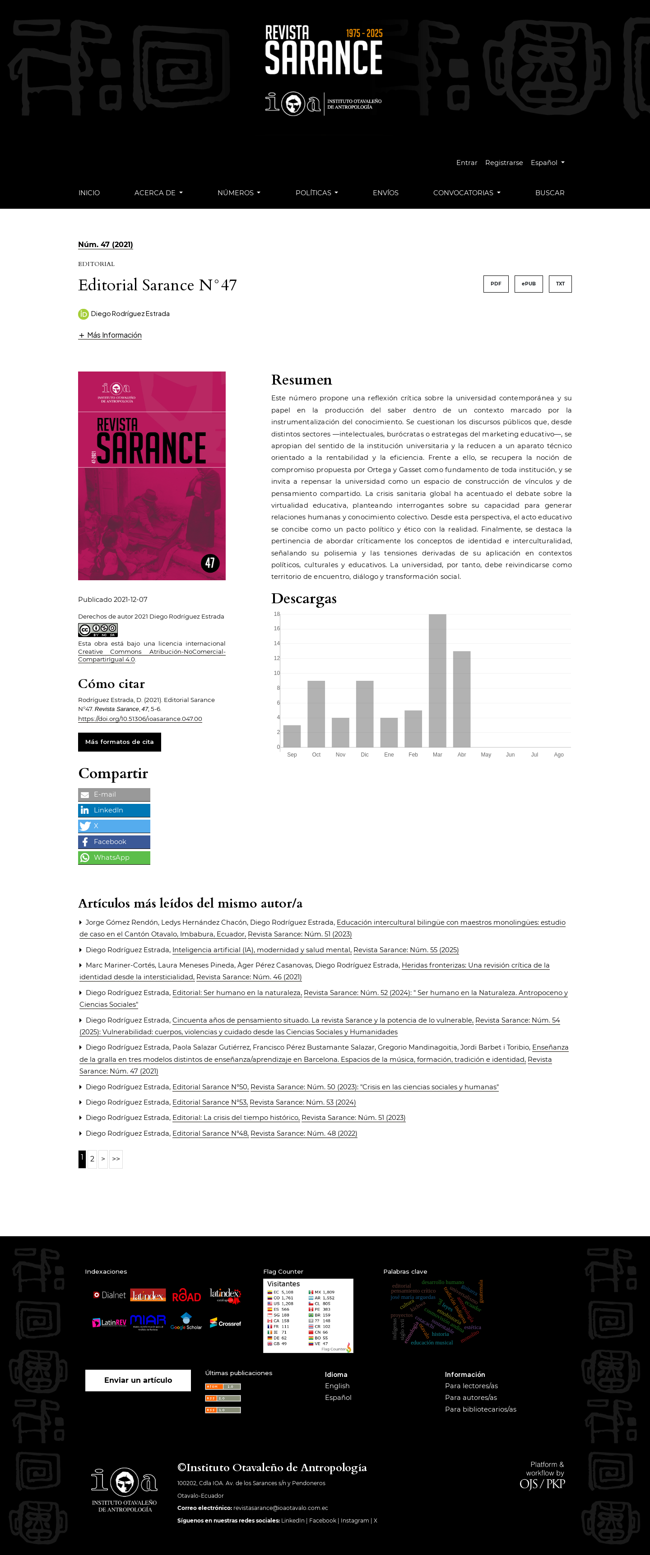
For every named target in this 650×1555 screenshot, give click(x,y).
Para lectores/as (471, 1386)
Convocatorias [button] (464, 193)
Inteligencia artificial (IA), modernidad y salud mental (262, 950)
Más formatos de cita (119, 741)
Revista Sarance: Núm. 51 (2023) (300, 934)
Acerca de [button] (156, 193)
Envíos (386, 193)
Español (551, 161)
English (337, 1386)
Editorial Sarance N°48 (210, 1133)
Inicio (89, 193)
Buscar (550, 193)
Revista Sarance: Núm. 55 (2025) (406, 950)
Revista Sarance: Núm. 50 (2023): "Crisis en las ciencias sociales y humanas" (375, 1087)
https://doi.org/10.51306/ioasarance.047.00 (140, 718)
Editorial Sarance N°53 (210, 1102)
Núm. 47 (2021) (105, 244)
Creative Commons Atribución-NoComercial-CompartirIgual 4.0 (152, 655)
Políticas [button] (314, 193)
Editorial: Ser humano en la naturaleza (237, 993)
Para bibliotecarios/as (480, 1409)
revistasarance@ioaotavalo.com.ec (280, 1508)
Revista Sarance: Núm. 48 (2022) (304, 1133)
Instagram (355, 1520)
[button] (110, 334)
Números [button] (236, 193)
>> (116, 1159)
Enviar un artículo (138, 1380)
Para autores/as (471, 1398)
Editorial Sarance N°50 (210, 1087)
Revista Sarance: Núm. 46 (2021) (249, 977)
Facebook (322, 1520)
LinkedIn (293, 1520)
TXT (560, 284)
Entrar (467, 163)
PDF (496, 284)
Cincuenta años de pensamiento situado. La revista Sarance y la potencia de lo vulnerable (323, 1020)
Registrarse (504, 163)
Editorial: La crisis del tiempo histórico (236, 1118)
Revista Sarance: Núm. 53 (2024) (303, 1102)
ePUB (529, 284)
